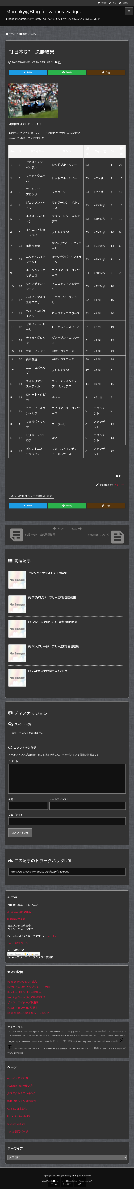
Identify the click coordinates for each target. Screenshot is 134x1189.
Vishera (34, 1041)
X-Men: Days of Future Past (61, 1035)
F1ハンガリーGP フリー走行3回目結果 (53, 647)
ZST (16, 1053)
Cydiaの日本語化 (17, 1109)
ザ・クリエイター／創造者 (23, 1002)
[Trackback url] (67, 871)
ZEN (95, 1035)
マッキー (119, 485)
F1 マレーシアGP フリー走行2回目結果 (52, 622)
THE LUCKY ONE (14, 1032)
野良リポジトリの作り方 (21, 1101)
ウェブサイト (15, 814)
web (114, 1041)
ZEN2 (20, 1053)
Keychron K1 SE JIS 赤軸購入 (24, 992)
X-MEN (77, 1035)
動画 (96, 1048)
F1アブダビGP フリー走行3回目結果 (52, 598)
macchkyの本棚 (16, 919)
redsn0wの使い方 (17, 1078)
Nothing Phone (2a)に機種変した (26, 997)
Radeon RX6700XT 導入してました (28, 1013)
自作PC (36, 1032)
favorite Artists (16, 1124)
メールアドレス (58, 799)
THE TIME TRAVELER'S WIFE (53, 1032)
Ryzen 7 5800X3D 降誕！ (22, 1007)
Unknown (116, 1032)
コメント (13, 761)
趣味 (24, 33)
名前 (11, 799)
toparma (26, 1041)
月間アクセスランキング (21, 1093)
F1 (35, 33)
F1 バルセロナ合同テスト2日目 (47, 671)
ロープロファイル (15, 1041)
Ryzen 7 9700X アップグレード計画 (28, 987)
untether (105, 1031)
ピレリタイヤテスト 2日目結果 (47, 573)
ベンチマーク (70, 1041)
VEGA (34, 1048)
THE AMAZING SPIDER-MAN (80, 1048)
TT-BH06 (101, 1035)
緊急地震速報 (61, 1048)
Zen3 (93, 1041)
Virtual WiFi (43, 1041)
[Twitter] (28, 72)
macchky (51, 936)
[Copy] (106, 72)
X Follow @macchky (19, 912)
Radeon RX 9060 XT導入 (22, 981)
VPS (77, 1031)
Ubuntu (109, 1035)
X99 (98, 1041)
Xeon (108, 1041)
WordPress (16, 1035)
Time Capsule (119, 1035)
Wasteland (27, 1032)
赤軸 (72, 1032)
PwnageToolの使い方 (20, 1086)
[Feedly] (67, 72)
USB (102, 1041)
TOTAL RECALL (24, 1048)
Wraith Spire (86, 1035)
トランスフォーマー (46, 1048)
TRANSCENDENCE (89, 1032)
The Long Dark (84, 1041)
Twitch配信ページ (17, 943)
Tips (68, 1032)
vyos (14, 1048)
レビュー (55, 1041)
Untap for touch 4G (18, 1116)
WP (47, 1035)
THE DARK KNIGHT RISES (33, 1035)
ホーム (12, 33)
